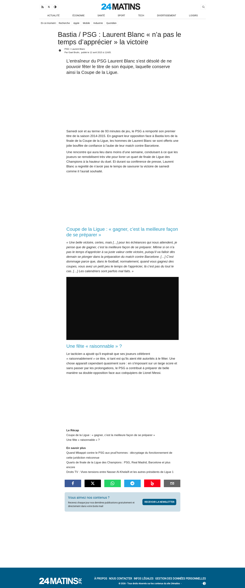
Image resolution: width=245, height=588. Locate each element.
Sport (121, 15)
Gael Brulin (73, 52)
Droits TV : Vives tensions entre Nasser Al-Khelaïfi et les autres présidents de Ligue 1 (120, 472)
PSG (66, 49)
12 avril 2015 (96, 52)
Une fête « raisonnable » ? (83, 439)
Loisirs (193, 15)
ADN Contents (191, 583)
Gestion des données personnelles (180, 578)
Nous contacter (120, 578)
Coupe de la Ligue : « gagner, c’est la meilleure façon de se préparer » (110, 435)
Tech (141, 15)
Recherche (64, 23)
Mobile (86, 23)
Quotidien (111, 23)
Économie (78, 15)
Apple (76, 23)
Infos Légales (143, 578)
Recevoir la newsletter (159, 502)
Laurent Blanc (78, 49)
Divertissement (166, 15)
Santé (101, 15)
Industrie (98, 23)
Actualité (53, 15)
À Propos (100, 578)
